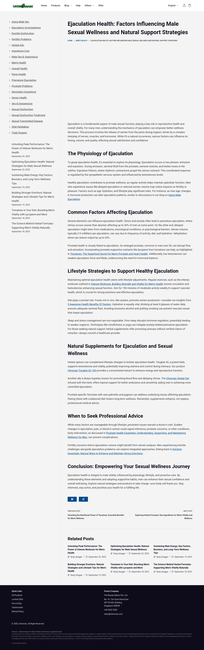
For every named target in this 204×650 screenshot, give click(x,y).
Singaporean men (18, 638)
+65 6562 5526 (110, 610)
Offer (100, 5)
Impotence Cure (21, 50)
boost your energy (24, 634)
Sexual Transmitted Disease (27, 121)
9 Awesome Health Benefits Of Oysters (89, 304)
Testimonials (17, 607)
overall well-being (132, 634)
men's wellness (108, 638)
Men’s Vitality (36, 631)
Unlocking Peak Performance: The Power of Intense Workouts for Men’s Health (86, 549)
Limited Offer (17, 599)
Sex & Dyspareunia (22, 103)
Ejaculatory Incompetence (26, 27)
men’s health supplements (80, 634)
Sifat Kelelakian (20, 126)
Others (90, 5)
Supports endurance (151, 636)
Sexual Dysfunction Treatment (28, 115)
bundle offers (58, 638)
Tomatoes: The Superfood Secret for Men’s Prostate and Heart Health (109, 253)
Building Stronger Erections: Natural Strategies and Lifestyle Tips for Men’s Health (87, 567)
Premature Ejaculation (24, 80)
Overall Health (19, 68)
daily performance (46, 634)
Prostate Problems (22, 86)
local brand (85, 638)
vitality (109, 634)
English (173, 5)
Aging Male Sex (20, 21)
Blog (68, 5)
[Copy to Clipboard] (83, 499)
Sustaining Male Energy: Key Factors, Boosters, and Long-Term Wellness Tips (172, 549)
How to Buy (17, 603)
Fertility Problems (21, 39)
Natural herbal (133, 636)
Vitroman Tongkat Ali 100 (82, 370)
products (180, 634)
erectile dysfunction (118, 634)
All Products (17, 595)
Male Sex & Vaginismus (25, 56)
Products (55, 5)
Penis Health (19, 74)
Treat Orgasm (19, 132)
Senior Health (19, 97)
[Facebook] (72, 499)
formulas (141, 636)
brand (60, 631)
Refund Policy (18, 611)
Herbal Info (18, 45)
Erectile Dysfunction (23, 33)
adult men (23, 636)
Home (44, 5)
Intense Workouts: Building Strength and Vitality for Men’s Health (127, 283)
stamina (104, 634)
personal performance (101, 636)
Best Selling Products (19, 643)
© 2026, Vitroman (19, 624)
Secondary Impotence (24, 91)
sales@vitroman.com (113, 614)
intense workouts (87, 636)
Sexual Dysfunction (22, 109)
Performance (46, 631)
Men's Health (19, 62)
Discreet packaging (170, 636)
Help (78, 5)
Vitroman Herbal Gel (177, 378)
